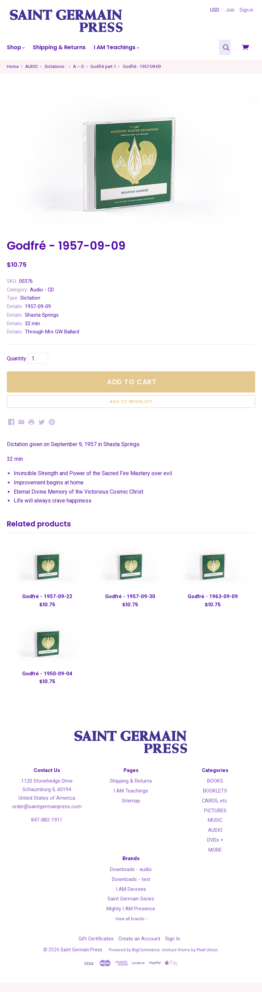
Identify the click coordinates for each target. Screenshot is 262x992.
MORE (215, 859)
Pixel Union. (207, 959)
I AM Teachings (116, 47)
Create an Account (139, 948)
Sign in (246, 10)
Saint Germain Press (81, 959)
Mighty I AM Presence (130, 918)
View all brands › (131, 928)
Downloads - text (131, 888)
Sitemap (131, 810)
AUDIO (215, 840)
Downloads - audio (131, 879)
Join (229, 10)
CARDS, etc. (215, 810)
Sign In (172, 948)
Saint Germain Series (130, 908)
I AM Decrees (131, 898)
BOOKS (215, 790)
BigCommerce (146, 959)
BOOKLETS (215, 800)
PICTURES (215, 820)
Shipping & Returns (59, 47)
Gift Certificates (96, 948)
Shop (16, 47)
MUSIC (215, 830)
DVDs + (215, 849)
